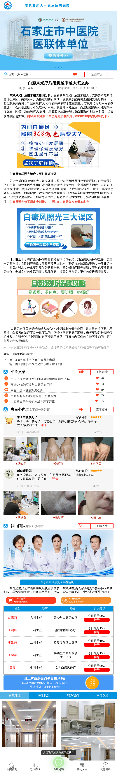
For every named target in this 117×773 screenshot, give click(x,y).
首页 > (12, 74)
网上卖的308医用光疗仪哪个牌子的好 (39, 364)
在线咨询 (58, 764)
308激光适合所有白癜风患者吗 (35, 359)
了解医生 (102, 526)
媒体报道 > (23, 74)
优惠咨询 (105, 766)
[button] (55, 67)
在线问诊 (96, 74)
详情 (43, 425)
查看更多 (102, 409)
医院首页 (12, 766)
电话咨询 (35, 766)
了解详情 (102, 371)
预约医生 (82, 766)
